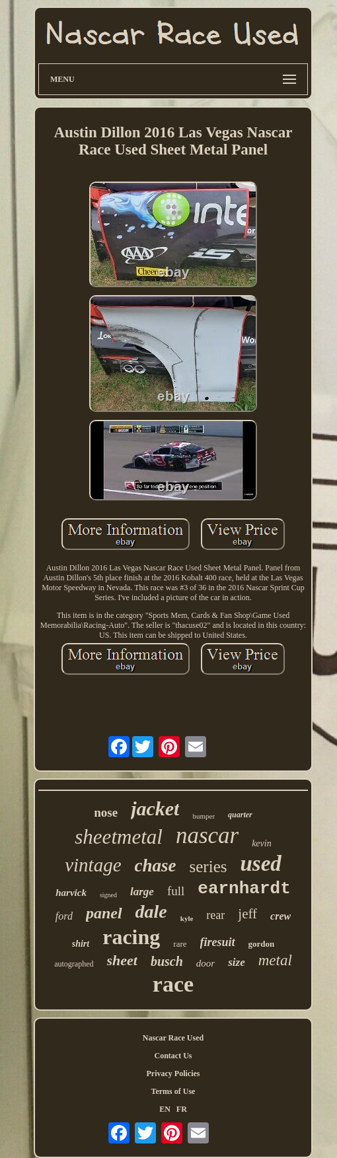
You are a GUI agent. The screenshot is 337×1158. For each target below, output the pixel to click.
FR (181, 1109)
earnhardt (244, 889)
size (236, 962)
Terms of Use (173, 1091)
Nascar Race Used (173, 1037)
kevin (262, 843)
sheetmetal (119, 836)
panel (104, 913)
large (142, 891)
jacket (155, 808)
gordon (261, 944)
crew (280, 916)
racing (131, 937)
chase (155, 865)
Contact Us (173, 1055)
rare (179, 944)
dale (151, 911)
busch (167, 961)
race (173, 984)
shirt (80, 944)
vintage (93, 864)
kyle (187, 918)
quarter (240, 814)
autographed (73, 964)
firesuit (217, 942)
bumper (203, 816)
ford (64, 916)
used (260, 863)
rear (215, 915)
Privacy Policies (173, 1073)
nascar (207, 835)
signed (108, 895)
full (175, 891)
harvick (71, 892)
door (205, 963)
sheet (122, 960)
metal (275, 960)
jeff (247, 914)
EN (164, 1109)
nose (106, 812)
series (208, 866)
